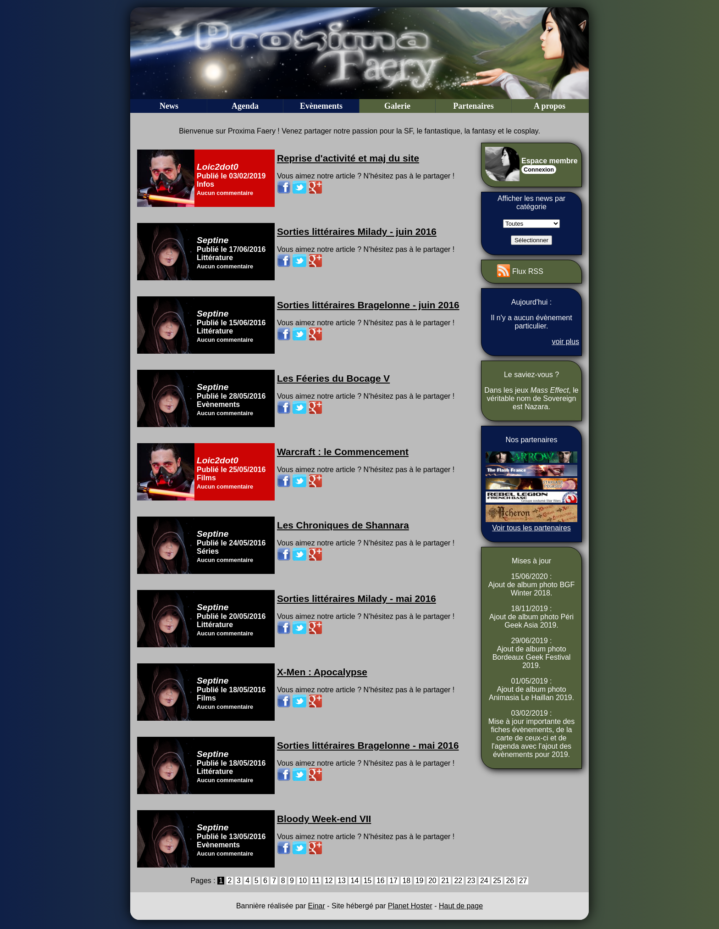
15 (368, 880)
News (169, 106)
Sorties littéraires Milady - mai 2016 (356, 598)
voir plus (565, 341)
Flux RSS (527, 271)
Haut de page (461, 906)
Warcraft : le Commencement (343, 451)
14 (354, 880)
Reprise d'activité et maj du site (348, 158)
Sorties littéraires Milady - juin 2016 (357, 231)
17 (393, 880)
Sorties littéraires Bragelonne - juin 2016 (368, 305)
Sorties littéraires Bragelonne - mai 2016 (368, 745)
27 (523, 880)
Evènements (321, 106)
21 (445, 880)
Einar (316, 906)
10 (303, 880)
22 (458, 880)
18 (406, 880)
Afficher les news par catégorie (531, 203)
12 (329, 880)
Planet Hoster (410, 906)
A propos (549, 106)
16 (380, 880)
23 (471, 880)
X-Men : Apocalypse (322, 672)
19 (419, 880)
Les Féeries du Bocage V (333, 378)
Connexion (539, 169)
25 (497, 880)
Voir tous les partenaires (531, 528)
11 (316, 880)
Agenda (245, 106)
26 (510, 880)
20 (432, 880)
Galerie (397, 106)
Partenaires (473, 106)
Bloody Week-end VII (324, 818)
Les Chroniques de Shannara (343, 525)
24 (484, 880)
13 (341, 880)
